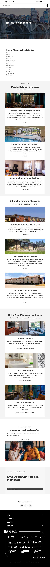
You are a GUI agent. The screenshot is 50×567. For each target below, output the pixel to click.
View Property (25, 122)
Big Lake (8, 53)
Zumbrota (9, 75)
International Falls (11, 60)
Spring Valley (10, 65)
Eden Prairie (9, 56)
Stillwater (8, 71)
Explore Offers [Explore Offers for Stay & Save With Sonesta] (25, 439)
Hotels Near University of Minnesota (25, 348)
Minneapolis (9, 62)
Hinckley (8, 58)
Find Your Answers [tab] (13, 489)
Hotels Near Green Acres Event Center (25, 412)
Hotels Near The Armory (25, 380)
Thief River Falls (10, 73)
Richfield (8, 64)
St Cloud (8, 67)
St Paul (8, 69)
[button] (24, 5)
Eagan (8, 54)
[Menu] (44, 1)
